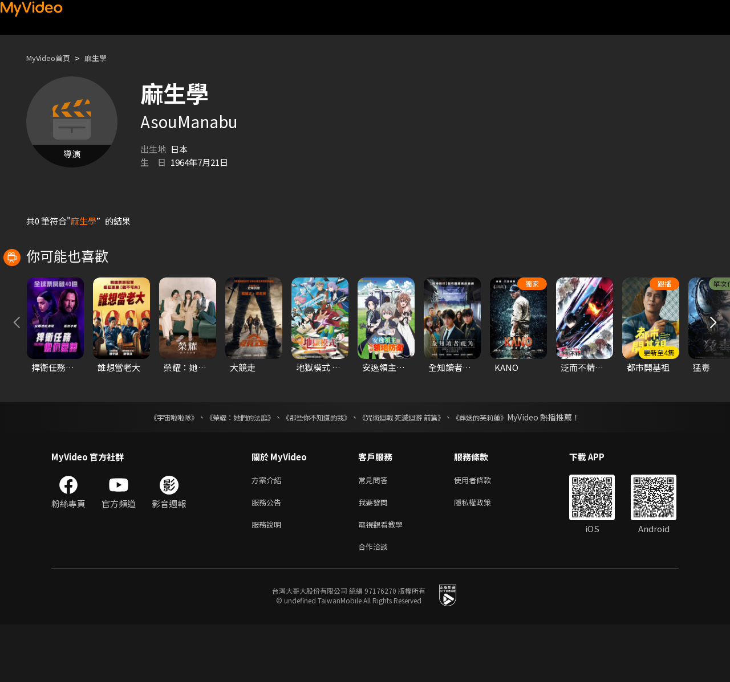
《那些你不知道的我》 (315, 467)
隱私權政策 (482, 555)
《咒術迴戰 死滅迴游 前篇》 (412, 467)
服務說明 (269, 579)
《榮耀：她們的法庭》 (227, 467)
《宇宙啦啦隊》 (151, 467)
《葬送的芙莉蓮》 (502, 467)
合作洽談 (375, 603)
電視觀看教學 (383, 579)
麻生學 (105, 58)
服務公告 (269, 555)
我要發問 (375, 555)
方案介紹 (269, 531)
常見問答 (375, 531)
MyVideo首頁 (52, 58)
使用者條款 (482, 531)
